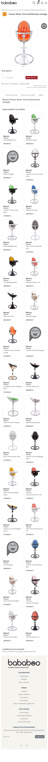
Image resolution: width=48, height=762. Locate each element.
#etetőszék (34, 10)
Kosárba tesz (31, 77)
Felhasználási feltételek (24, 716)
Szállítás (40, 95)
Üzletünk (24, 691)
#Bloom (3, 10)
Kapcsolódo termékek (28, 95)
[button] (23, 66)
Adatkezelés (24, 719)
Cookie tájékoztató (24, 722)
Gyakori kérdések (24, 694)
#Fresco (8, 10)
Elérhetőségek (24, 712)
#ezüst (39, 10)
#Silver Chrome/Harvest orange (18, 10)
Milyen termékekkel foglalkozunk (24, 703)
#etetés (29, 10)
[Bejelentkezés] (42, 2)
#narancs (43, 10)
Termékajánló (24, 676)
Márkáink (24, 679)
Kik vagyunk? (24, 697)
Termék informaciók (11, 95)
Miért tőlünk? (24, 700)
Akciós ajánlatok (24, 682)
